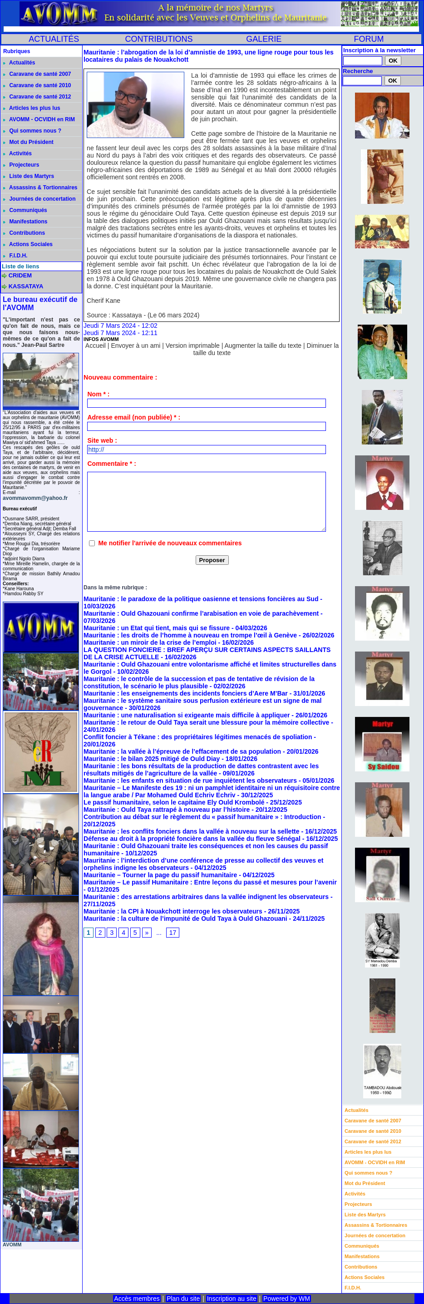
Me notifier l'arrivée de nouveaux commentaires (170, 543)
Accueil (95, 345)
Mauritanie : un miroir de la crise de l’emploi (150, 642)
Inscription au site (231, 1298)
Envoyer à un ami (135, 345)
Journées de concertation (39, 199)
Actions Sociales (28, 244)
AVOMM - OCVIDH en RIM (39, 119)
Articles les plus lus (31, 108)
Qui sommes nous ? (32, 131)
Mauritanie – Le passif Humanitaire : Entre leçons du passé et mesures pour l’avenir (210, 882)
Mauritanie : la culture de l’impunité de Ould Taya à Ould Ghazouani (185, 918)
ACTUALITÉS (54, 39)
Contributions (24, 233)
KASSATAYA (26, 286)
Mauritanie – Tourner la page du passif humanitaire (160, 875)
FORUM (369, 39)
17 (173, 932)
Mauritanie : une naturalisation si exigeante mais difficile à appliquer (187, 715)
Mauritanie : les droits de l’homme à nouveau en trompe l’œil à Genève (190, 635)
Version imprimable (193, 345)
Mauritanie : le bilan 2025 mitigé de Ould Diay (152, 758)
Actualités (19, 62)
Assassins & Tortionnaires (40, 187)
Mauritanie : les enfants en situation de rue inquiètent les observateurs (190, 780)
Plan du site (183, 1298)
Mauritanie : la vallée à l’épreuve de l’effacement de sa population (182, 751)
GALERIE (263, 39)
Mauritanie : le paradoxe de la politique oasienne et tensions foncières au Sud (201, 599)
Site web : (102, 440)
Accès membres (136, 1298)
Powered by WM (286, 1298)
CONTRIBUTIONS (158, 39)
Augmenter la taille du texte (262, 345)
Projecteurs (21, 165)
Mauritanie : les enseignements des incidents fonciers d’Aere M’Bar (186, 693)
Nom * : (98, 394)
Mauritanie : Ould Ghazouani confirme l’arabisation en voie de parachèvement (201, 613)
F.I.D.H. (15, 255)
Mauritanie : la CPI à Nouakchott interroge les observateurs (173, 911)
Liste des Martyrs (28, 176)
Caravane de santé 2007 (37, 74)
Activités (17, 153)
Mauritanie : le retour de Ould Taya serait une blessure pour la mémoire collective (207, 722)
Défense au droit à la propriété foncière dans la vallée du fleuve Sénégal (192, 838)
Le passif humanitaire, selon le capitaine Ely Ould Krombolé (174, 802)
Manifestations (25, 221)
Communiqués (25, 210)
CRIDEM (20, 275)
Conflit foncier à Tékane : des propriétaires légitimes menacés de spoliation (198, 737)
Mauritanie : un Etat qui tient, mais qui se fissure (157, 628)
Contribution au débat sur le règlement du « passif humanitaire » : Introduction (202, 816)
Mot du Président (28, 142)
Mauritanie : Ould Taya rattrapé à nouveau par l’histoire (167, 809)
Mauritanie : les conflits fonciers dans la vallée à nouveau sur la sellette (191, 831)
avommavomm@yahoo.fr (35, 498)
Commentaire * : (111, 463)
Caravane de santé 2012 (37, 97)
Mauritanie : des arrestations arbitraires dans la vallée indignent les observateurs (206, 896)
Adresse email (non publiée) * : (133, 417)
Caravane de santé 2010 (37, 85)
